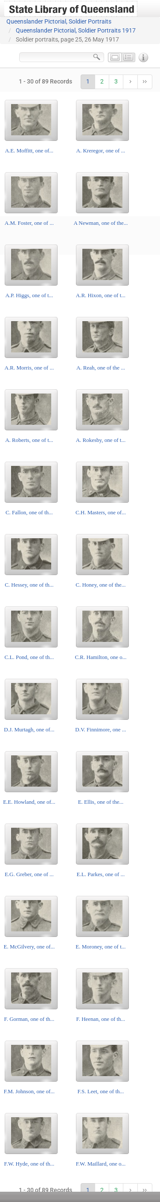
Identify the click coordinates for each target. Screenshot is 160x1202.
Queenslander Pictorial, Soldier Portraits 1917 (76, 30)
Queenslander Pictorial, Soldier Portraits (58, 21)
